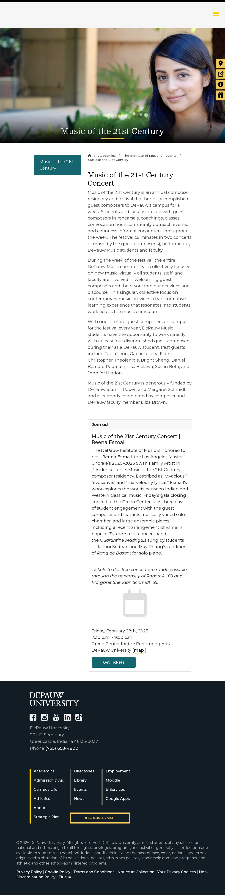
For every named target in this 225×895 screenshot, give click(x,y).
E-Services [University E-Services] (115, 789)
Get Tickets (113, 662)
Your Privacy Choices (176, 872)
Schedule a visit (100, 818)
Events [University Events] (80, 789)
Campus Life (45, 789)
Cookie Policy (57, 872)
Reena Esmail (117, 456)
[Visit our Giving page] (220, 95)
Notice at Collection (136, 872)
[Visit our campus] (220, 63)
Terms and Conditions (94, 872)
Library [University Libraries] (80, 780)
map (139, 650)
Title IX (64, 877)
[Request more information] (220, 84)
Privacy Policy (29, 872)
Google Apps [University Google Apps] (118, 798)
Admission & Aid (49, 780)
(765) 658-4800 (61, 748)
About (39, 808)
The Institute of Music (140, 155)
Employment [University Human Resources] (118, 771)
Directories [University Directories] (84, 771)
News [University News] (79, 798)
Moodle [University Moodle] (113, 780)
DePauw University (34, 18)
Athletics (42, 798)
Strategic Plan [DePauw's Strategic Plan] (47, 817)
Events (171, 155)
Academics (107, 155)
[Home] (89, 155)
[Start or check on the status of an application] (220, 74)
